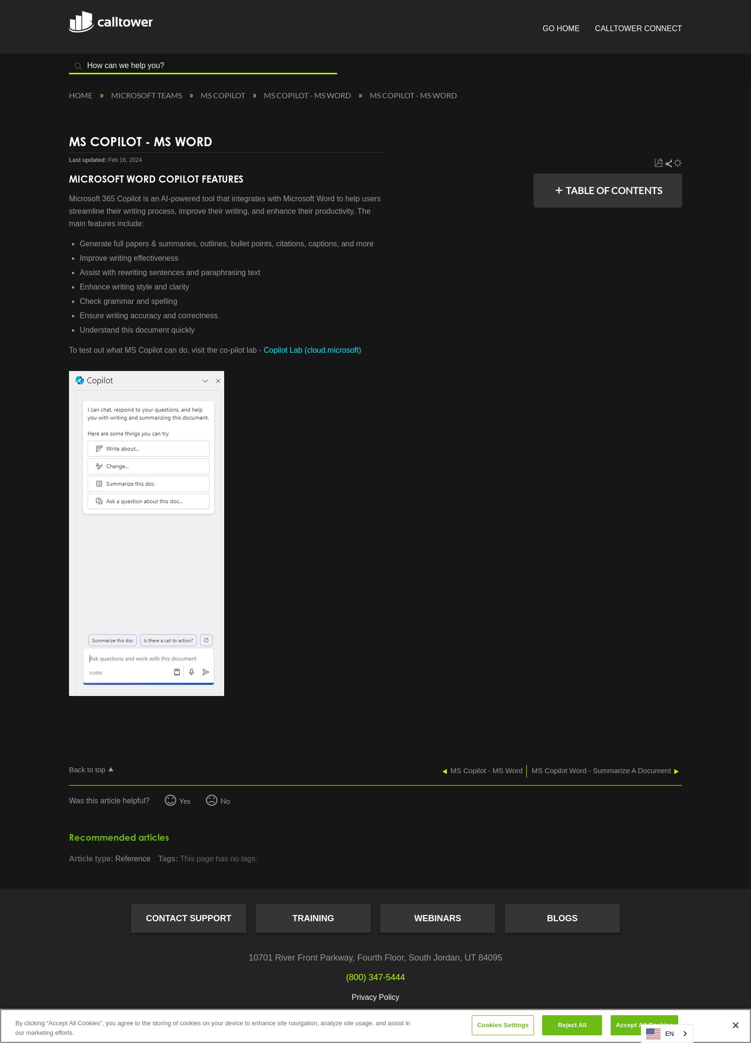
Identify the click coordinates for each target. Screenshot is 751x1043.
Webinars (437, 918)
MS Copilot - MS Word (308, 95)
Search (78, 66)
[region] (375, 1026)
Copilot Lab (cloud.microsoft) (312, 350)
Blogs (562, 918)
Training (313, 918)
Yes (185, 800)
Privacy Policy (375, 997)
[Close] (735, 1025)
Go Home (561, 28)
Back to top (87, 769)
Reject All (572, 1025)
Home (81, 95)
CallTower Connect (638, 28)
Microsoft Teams (147, 95)
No (225, 800)
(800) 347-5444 (375, 977)
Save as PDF (658, 163)
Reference (132, 859)
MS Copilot (224, 95)
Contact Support (189, 918)
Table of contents (614, 190)
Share (668, 163)
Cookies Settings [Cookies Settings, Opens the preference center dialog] (503, 1025)
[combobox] (667, 1033)
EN (660, 1034)
